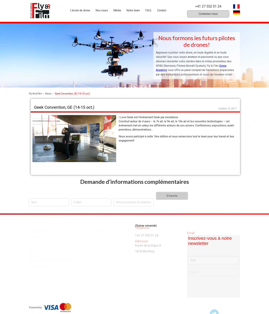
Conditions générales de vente (50, 259)
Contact (161, 10)
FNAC (33, 242)
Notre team (133, 10)
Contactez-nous (208, 13)
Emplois (34, 236)
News (48, 93)
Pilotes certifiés (39, 230)
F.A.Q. (148, 10)
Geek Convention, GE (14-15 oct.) (72, 93)
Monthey (103, 230)
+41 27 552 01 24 (208, 6)
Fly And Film (35, 93)
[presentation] (214, 205)
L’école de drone (80, 10)
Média (117, 10)
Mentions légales (40, 265)
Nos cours (102, 10)
